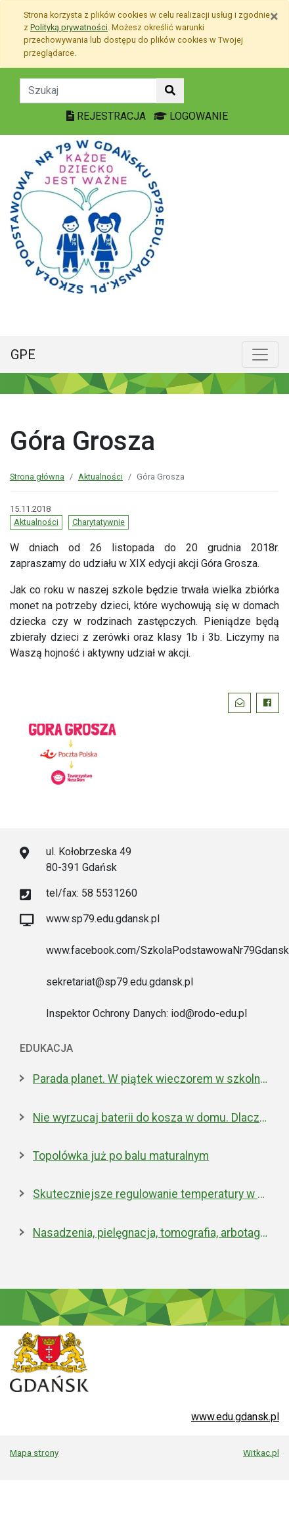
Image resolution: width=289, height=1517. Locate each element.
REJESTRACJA (107, 116)
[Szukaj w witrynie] (170, 90)
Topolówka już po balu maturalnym (121, 1155)
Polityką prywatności (69, 27)
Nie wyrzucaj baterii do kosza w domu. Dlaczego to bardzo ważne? (151, 1117)
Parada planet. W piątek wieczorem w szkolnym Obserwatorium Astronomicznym (151, 1078)
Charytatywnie (98, 522)
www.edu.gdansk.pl (235, 1416)
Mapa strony (34, 1452)
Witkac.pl (261, 1452)
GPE (23, 354)
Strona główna (37, 477)
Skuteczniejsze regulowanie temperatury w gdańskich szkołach (151, 1194)
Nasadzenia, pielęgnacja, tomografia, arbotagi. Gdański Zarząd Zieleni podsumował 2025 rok (151, 1232)
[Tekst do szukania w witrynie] (88, 90)
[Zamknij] (274, 16)
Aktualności (100, 477)
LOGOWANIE (191, 116)
